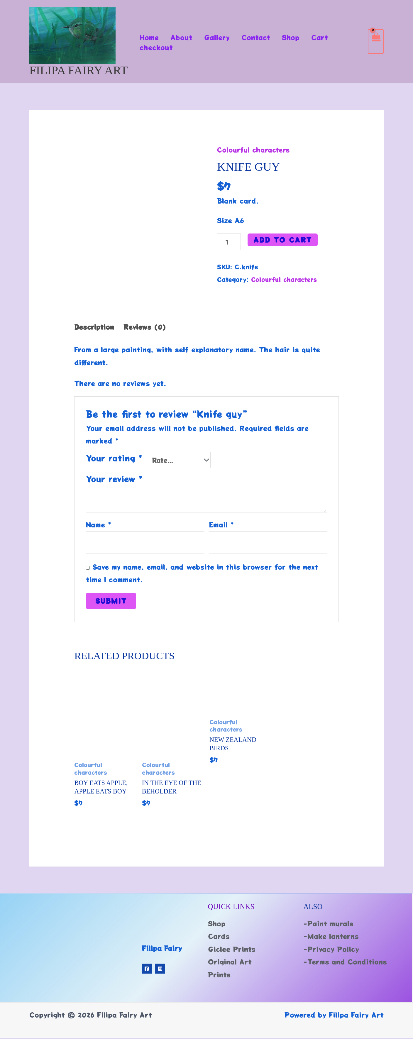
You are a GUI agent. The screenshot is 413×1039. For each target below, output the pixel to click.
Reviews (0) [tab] (147, 328)
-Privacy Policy (331, 950)
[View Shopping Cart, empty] (376, 41)
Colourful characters (255, 150)
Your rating (114, 459)
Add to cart (283, 240)
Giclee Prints (231, 950)
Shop (298, 37)
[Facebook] (147, 970)
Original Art (230, 963)
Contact (262, 37)
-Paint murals (328, 925)
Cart (329, 37)
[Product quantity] (229, 242)
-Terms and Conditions (345, 963)
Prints (219, 976)
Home (150, 37)
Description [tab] (95, 328)
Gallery (221, 37)
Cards (219, 937)
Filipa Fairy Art (78, 70)
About (184, 37)
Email (221, 524)
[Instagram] (160, 970)
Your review (114, 478)
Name (98, 524)
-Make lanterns (331, 937)
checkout (157, 47)
